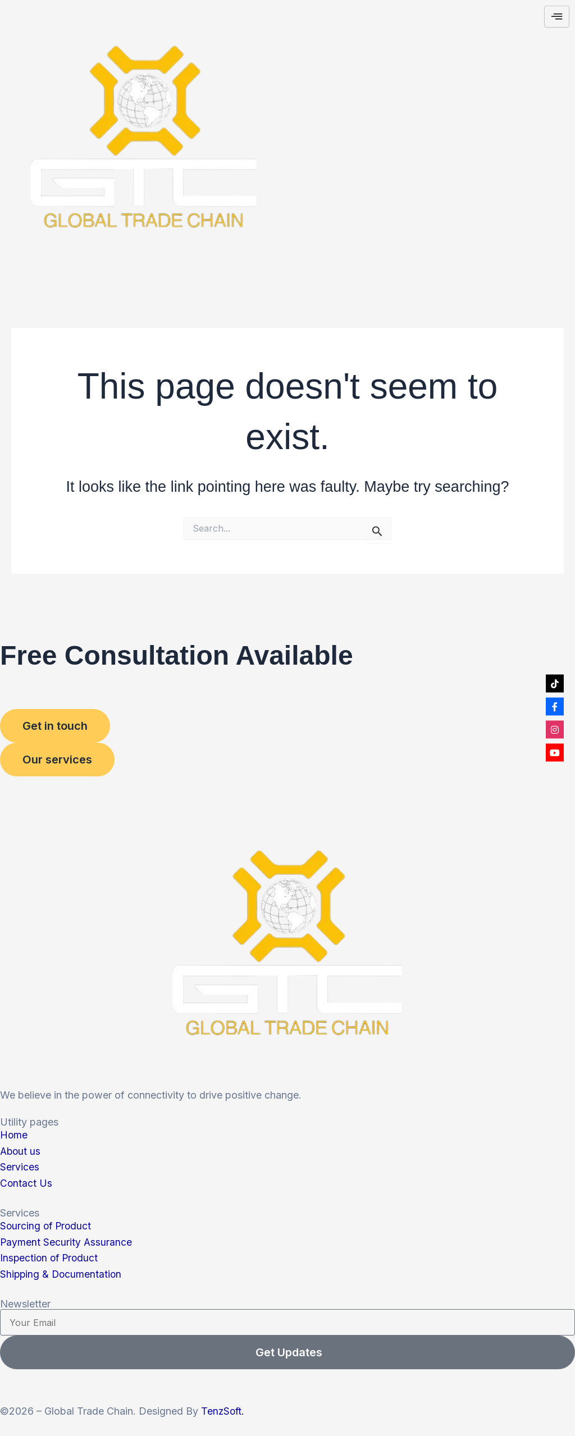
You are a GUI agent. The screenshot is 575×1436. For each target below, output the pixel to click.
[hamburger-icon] (556, 17)
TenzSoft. (223, 1411)
